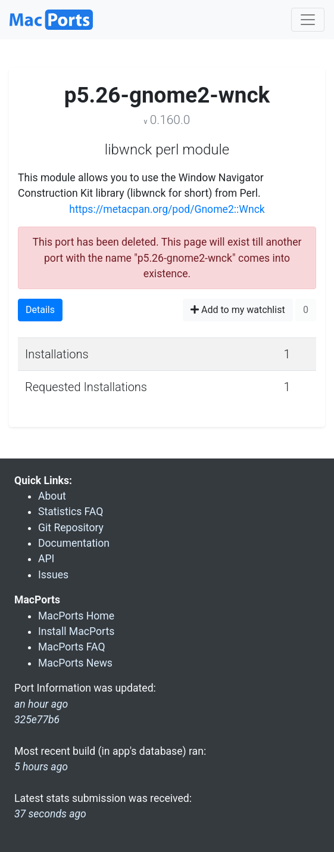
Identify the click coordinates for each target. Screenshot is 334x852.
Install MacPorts (76, 631)
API (46, 559)
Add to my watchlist (238, 309)
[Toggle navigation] (307, 20)
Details (40, 309)
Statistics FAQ (70, 512)
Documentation (74, 543)
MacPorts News (75, 663)
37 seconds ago (50, 814)
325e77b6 (37, 720)
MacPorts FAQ (71, 647)
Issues (53, 575)
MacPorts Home (76, 616)
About (52, 496)
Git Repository (71, 528)
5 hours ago (41, 767)
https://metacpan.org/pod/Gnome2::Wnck (167, 209)
